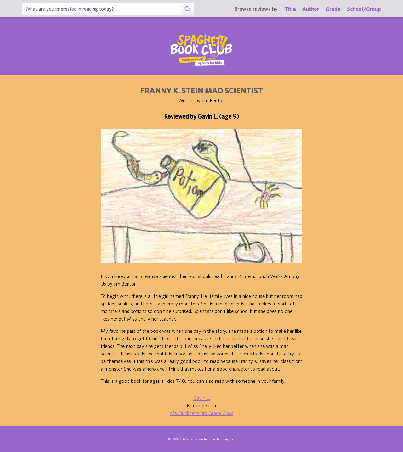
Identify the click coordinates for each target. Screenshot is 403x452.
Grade (333, 9)
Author (310, 9)
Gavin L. (201, 398)
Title (290, 9)
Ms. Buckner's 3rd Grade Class (201, 413)
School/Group (364, 9)
